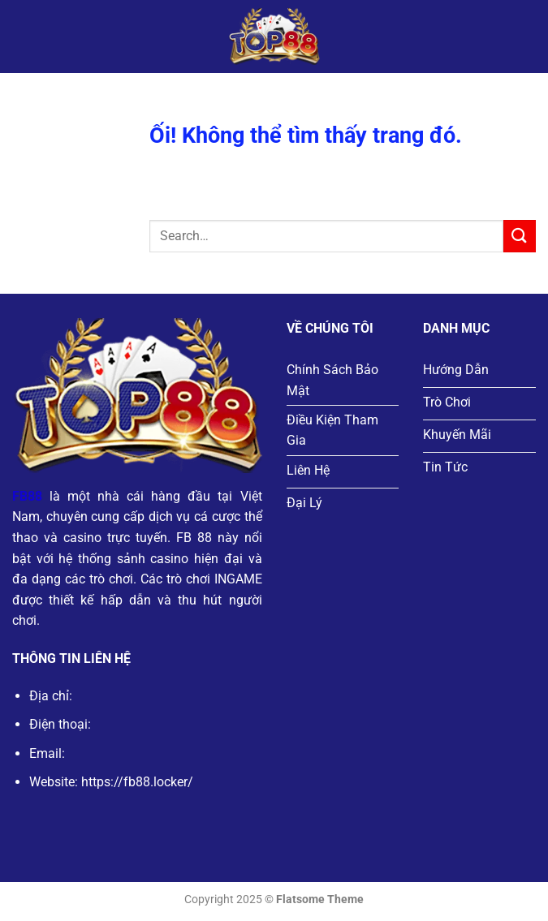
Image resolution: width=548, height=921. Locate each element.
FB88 (27, 496)
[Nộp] (519, 236)
